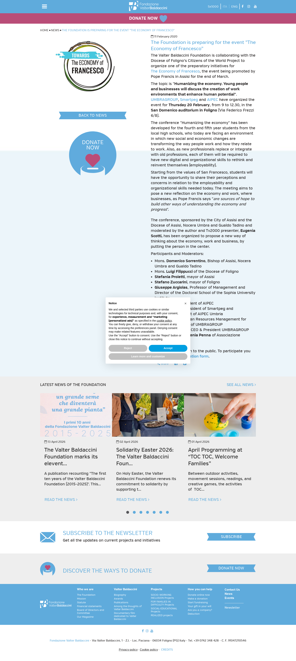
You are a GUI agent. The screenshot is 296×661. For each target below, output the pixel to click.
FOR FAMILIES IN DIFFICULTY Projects (162, 603)
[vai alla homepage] (148, 6)
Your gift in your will (199, 606)
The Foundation (86, 594)
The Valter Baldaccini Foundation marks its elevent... (71, 457)
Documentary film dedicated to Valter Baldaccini (125, 616)
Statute (81, 602)
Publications (121, 602)
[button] (44, 6)
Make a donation (198, 598)
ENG (234, 7)
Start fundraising (198, 602)
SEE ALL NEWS (241, 384)
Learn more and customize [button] (148, 356)
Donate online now (199, 594)
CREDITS (167, 650)
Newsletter (232, 608)
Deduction (194, 613)
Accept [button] (168, 348)
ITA (225, 7)
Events (229, 598)
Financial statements (89, 606)
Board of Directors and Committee (90, 612)
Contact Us (232, 590)
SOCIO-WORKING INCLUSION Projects (162, 596)
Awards (118, 598)
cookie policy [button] (164, 320)
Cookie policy (149, 650)
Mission (81, 598)
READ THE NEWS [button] (60, 499)
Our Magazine (85, 616)
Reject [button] (128, 348)
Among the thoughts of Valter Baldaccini (128, 608)
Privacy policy (128, 650)
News (228, 594)
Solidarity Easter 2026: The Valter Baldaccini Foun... (145, 457)
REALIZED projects (162, 615)
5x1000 (213, 7)
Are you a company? (200, 610)
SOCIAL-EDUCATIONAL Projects (164, 610)
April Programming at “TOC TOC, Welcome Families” (215, 457)
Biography (120, 594)
